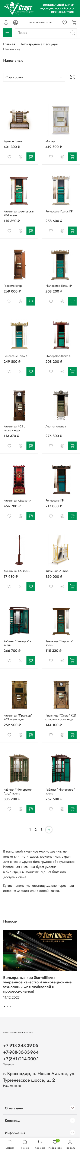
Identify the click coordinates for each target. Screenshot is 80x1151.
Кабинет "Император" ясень (60, 791)
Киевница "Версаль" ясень (59, 643)
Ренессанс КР (54, 500)
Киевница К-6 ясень (17, 571)
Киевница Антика (56, 571)
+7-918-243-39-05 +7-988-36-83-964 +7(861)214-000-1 (21, 1052)
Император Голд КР (58, 286)
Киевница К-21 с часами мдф (14, 428)
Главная (9, 44)
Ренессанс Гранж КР (59, 211)
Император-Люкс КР (58, 356)
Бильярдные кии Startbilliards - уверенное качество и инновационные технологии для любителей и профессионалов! (37, 984)
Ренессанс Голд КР (16, 356)
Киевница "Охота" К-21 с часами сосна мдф (60, 717)
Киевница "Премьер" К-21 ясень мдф (18, 717)
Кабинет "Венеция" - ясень (17, 643)
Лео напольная (55, 426)
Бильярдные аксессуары (39, 44)
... (66, 44)
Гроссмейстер (13, 286)
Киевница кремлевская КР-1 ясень (19, 213)
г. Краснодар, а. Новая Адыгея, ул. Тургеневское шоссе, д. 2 (39, 1076)
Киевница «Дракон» (17, 500)
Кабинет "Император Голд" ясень (18, 791)
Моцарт (50, 141)
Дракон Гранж (13, 141)
